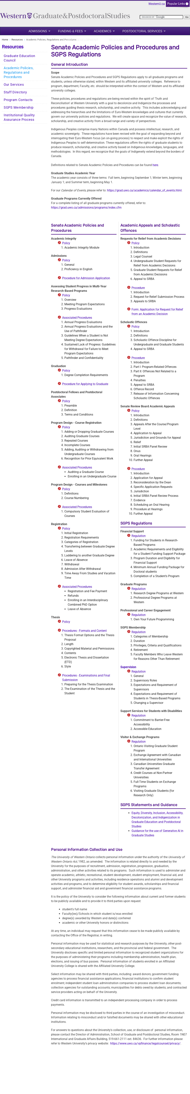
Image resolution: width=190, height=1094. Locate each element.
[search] (161, 17)
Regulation (139, 536)
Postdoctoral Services (142, 31)
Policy (66, 243)
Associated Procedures (77, 317)
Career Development (80, 40)
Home (5, 39)
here (155, 165)
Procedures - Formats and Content (84, 630)
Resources (118, 40)
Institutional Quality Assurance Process (19, 117)
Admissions (38, 31)
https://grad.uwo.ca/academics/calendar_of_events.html (144, 190)
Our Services (14, 84)
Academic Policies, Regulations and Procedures (19, 72)
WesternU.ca (156, 4)
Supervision (128, 667)
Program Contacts (18, 100)
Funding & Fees (70, 31)
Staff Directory (15, 92)
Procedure (138, 288)
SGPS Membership (19, 107)
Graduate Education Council (19, 58)
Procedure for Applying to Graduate (85, 384)
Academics (102, 31)
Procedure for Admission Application (86, 278)
